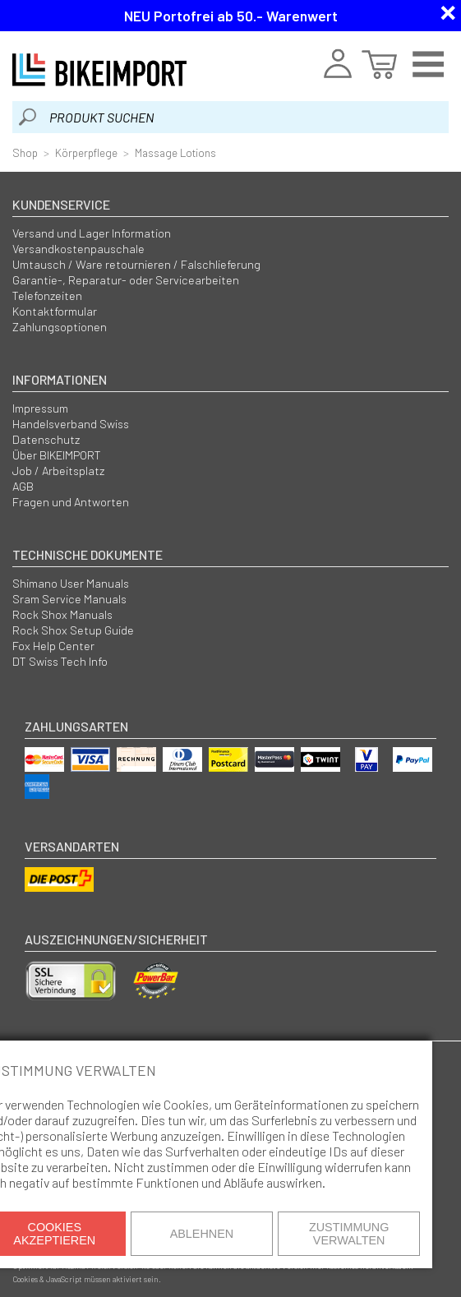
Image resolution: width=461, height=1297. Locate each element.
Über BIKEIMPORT (56, 455)
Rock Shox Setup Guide (73, 630)
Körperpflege (86, 152)
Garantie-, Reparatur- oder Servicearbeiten (125, 280)
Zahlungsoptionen (59, 327)
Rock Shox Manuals (62, 614)
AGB (23, 486)
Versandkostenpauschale (78, 249)
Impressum (40, 408)
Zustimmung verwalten (349, 1234)
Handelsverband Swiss (70, 424)
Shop (25, 152)
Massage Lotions (175, 152)
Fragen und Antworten (70, 502)
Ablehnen (202, 1233)
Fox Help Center (53, 646)
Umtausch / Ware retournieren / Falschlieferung (136, 264)
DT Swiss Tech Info (60, 661)
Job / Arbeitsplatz (58, 471)
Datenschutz (46, 439)
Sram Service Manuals (69, 599)
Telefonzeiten (47, 295)
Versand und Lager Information (91, 233)
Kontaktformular (54, 311)
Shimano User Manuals (70, 583)
